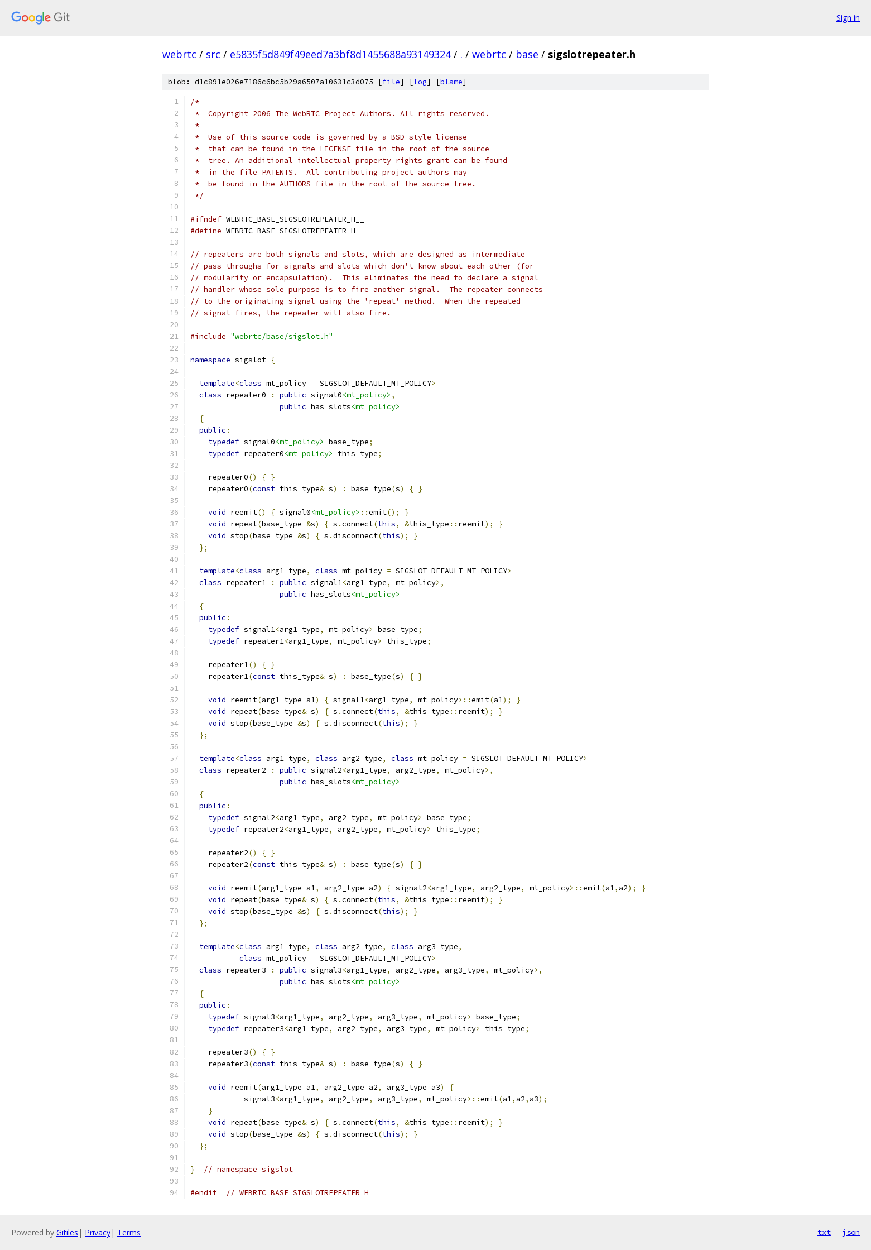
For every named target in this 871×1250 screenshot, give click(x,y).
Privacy (97, 1232)
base (527, 54)
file (391, 82)
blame (451, 82)
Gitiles (67, 1232)
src (213, 54)
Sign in (848, 17)
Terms (129, 1232)
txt (824, 1232)
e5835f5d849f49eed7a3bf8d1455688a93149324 (340, 54)
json (851, 1232)
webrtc (179, 54)
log (420, 82)
